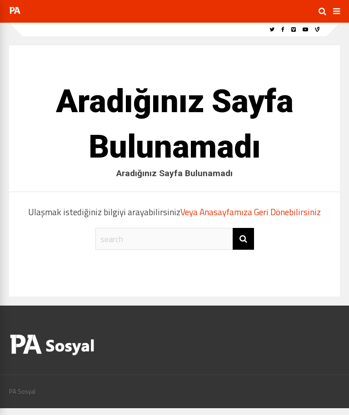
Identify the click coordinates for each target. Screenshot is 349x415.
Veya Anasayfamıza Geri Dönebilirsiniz (250, 211)
